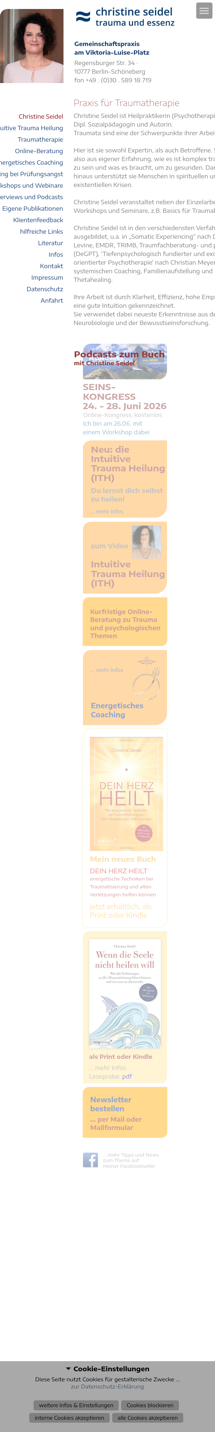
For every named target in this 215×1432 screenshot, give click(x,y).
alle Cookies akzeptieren (148, 1418)
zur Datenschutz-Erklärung (107, 1386)
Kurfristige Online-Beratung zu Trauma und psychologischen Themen (125, 624)
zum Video (109, 545)
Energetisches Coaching (117, 710)
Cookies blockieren (150, 1405)
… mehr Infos (107, 1067)
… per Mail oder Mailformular (115, 1123)
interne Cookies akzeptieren (69, 1418)
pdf (127, 1076)
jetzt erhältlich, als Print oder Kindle (121, 910)
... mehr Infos (107, 511)
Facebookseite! (137, 1166)
